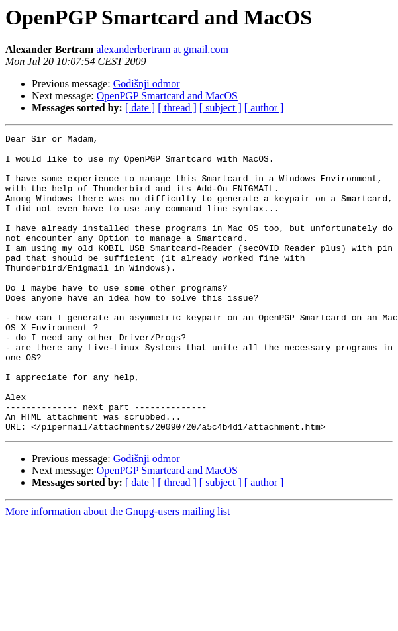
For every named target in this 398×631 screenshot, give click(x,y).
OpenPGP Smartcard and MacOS (167, 95)
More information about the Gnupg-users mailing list (117, 571)
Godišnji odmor (146, 83)
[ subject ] (220, 107)
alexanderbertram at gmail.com (162, 49)
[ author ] (264, 107)
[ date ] (140, 107)
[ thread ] (177, 107)
